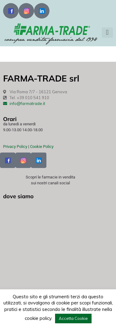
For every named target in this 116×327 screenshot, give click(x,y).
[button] (107, 32)
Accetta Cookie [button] (73, 318)
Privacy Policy (15, 146)
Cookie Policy (42, 146)
